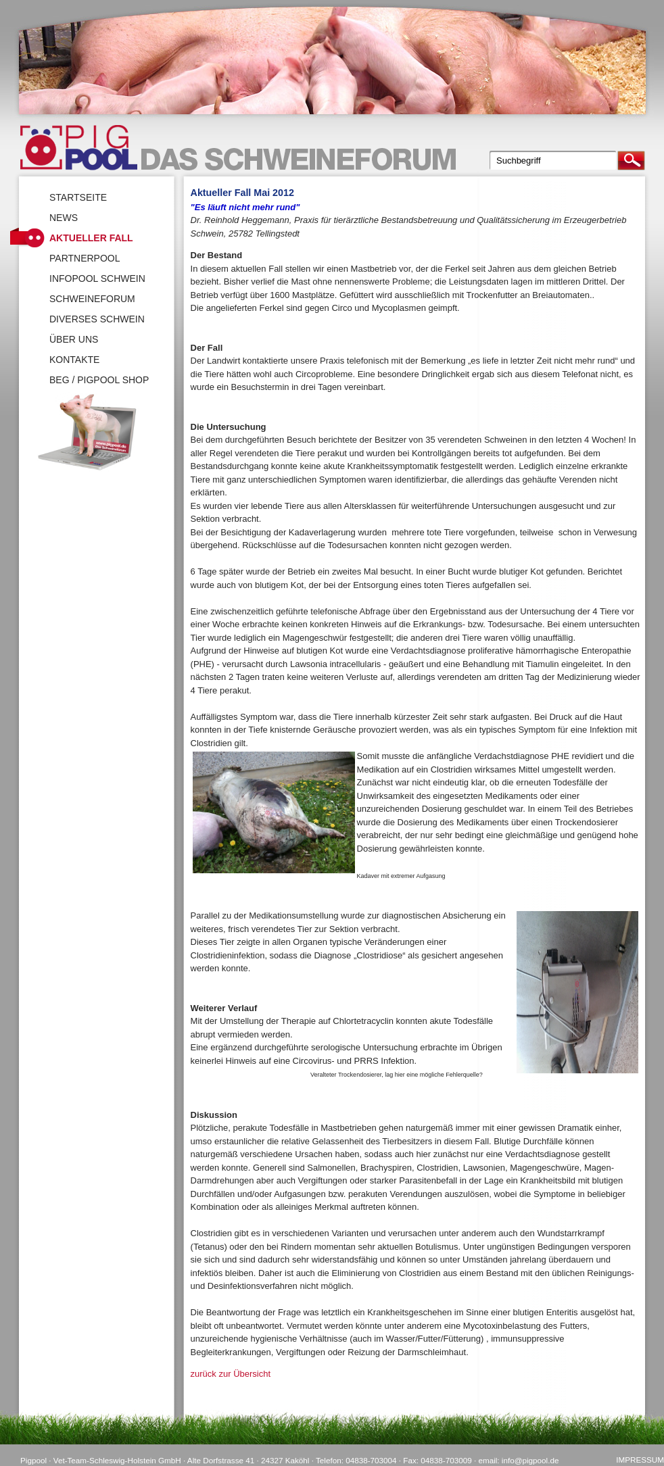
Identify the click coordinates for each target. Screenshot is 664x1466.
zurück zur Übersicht (230, 1374)
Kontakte (74, 359)
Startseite (78, 197)
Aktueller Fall (91, 238)
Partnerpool (84, 258)
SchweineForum (92, 298)
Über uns (73, 339)
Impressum (640, 1459)
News (63, 217)
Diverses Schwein (97, 319)
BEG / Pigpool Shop (99, 379)
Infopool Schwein (97, 278)
